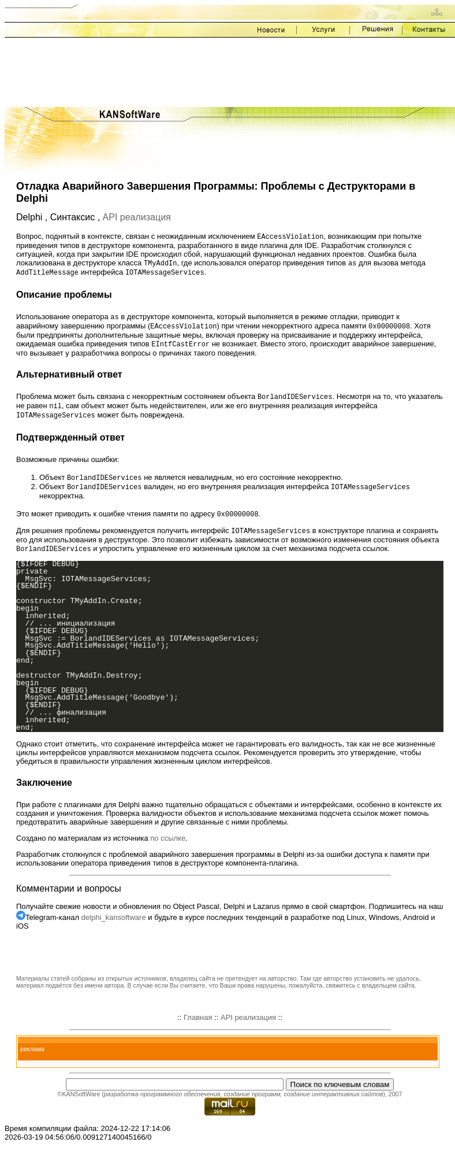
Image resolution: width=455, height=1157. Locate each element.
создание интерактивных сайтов (333, 1102)
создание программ (251, 1102)
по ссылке (167, 846)
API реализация (137, 217)
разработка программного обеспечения (162, 1102)
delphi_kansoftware (113, 925)
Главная (198, 1025)
